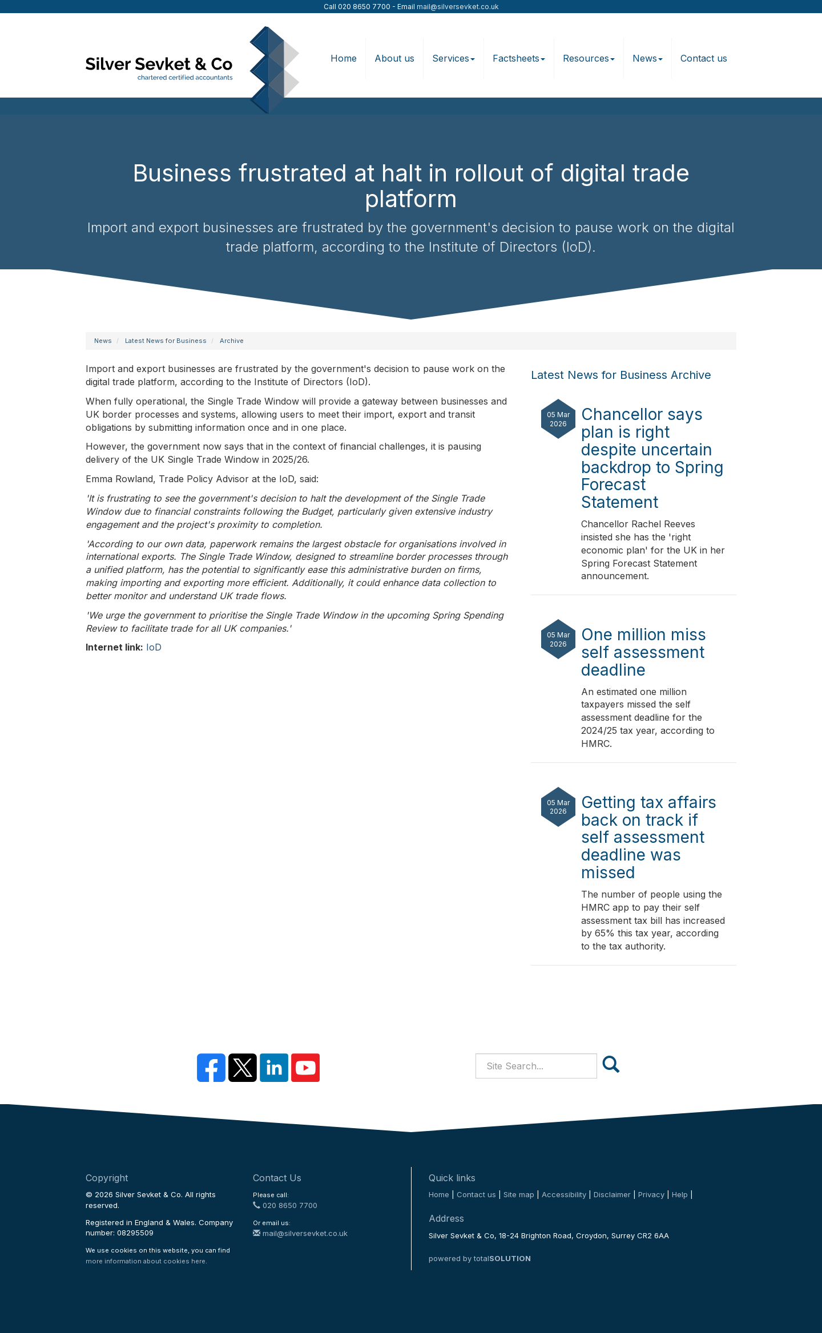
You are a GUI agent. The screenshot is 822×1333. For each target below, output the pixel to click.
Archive (232, 341)
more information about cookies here (146, 1261)
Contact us (703, 58)
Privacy (651, 1194)
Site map (518, 1194)
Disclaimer (612, 1194)
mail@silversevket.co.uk (458, 6)
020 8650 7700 (285, 1205)
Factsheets (519, 58)
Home (344, 58)
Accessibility (564, 1194)
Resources (589, 58)
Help (680, 1194)
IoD (154, 647)
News (647, 58)
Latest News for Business (166, 341)
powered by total (480, 1258)
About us (394, 58)
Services (453, 58)
